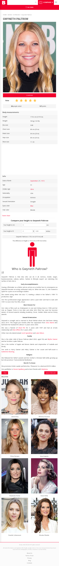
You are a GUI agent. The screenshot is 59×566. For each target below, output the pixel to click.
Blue (31, 206)
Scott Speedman (27, 333)
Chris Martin (50, 323)
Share (8, 216)
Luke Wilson (40, 333)
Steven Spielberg (19, 369)
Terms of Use (29, 555)
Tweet (4, 216)
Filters (29, 7)
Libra (32, 189)
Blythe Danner (53, 339)
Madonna (44, 369)
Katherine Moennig (7, 352)
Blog (29, 560)
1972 (43, 181)
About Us (29, 553)
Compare (46, 2)
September (34, 181)
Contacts (29, 563)
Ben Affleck (17, 330)
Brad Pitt (22, 328)
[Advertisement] (29, 159)
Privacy (29, 558)
